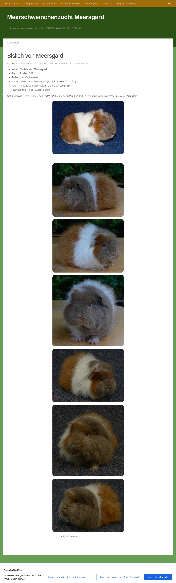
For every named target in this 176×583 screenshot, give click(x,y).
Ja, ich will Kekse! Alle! (158, 577)
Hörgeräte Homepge (126, 3)
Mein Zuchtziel (12, 3)
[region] (88, 574)
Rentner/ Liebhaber (71, 3)
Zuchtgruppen (31, 3)
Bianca (15, 63)
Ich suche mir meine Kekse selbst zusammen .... (69, 577)
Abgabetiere (49, 3)
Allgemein (14, 42)
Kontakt (106, 3)
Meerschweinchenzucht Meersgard (55, 17)
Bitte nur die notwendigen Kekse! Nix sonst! (119, 577)
